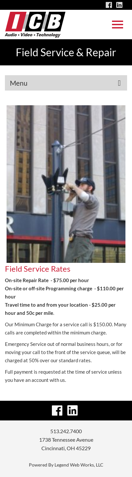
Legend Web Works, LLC (79, 465)
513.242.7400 (66, 431)
